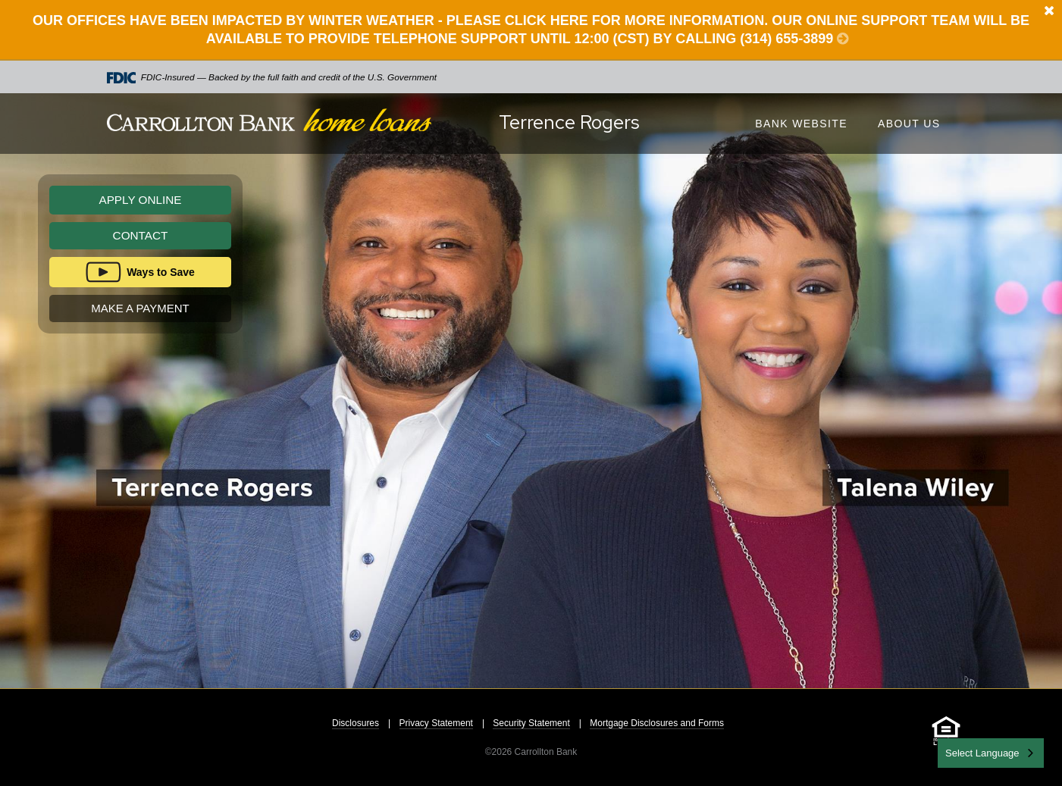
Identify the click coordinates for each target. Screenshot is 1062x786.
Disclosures (355, 723)
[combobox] (991, 753)
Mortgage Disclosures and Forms (657, 723)
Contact (140, 235)
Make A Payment (140, 308)
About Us (909, 123)
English (962, 751)
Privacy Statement (436, 723)
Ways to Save (161, 272)
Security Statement (531, 723)
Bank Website (801, 123)
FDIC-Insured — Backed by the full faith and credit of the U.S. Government (272, 77)
